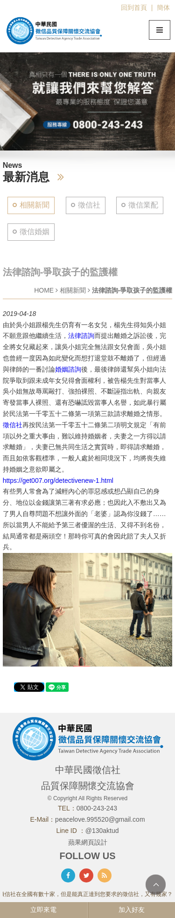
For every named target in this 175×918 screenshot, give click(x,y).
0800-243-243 (97, 808)
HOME (44, 290)
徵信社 (89, 205)
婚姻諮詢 (68, 369)
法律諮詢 (81, 335)
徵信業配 (143, 205)
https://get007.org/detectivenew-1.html (58, 480)
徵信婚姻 (34, 232)
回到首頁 (134, 7)
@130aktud (102, 830)
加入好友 (132, 909)
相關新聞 (34, 205)
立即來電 (43, 909)
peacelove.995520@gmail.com (100, 819)
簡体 (163, 7)
